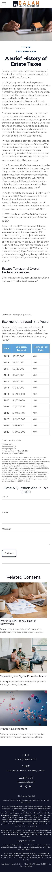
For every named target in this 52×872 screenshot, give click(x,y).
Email (5, 512)
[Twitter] (26, 786)
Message (6, 529)
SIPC (32, 849)
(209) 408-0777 (29, 759)
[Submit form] (9, 553)
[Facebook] (21, 786)
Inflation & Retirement (13, 728)
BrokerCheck (26, 802)
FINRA (26, 849)
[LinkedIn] (30, 786)
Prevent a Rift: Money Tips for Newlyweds (18, 622)
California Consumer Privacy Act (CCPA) (21, 832)
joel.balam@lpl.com (26, 782)
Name (5, 496)
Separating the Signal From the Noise (23, 676)
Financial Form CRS (28, 796)
